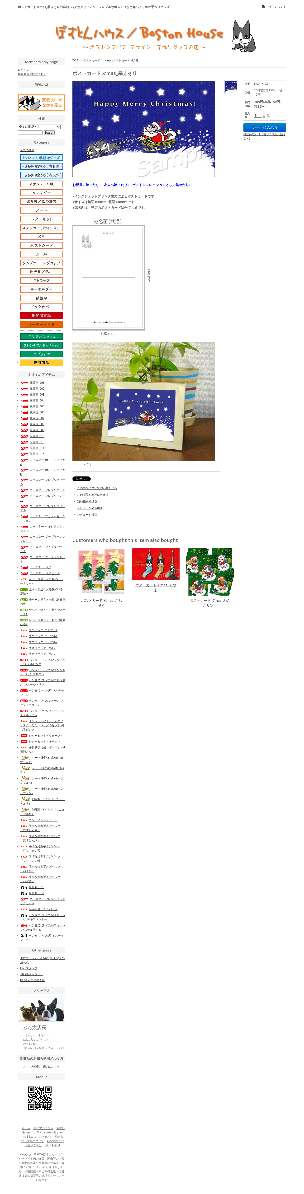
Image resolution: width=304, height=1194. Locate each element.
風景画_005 (32, 406)
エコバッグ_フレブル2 (38, 642)
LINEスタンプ (28, 968)
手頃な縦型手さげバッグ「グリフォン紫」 (40, 848)
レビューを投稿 (87, 515)
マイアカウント (276, 7)
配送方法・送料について (42, 1139)
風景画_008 (32, 424)
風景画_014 (32, 448)
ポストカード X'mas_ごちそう (101, 603)
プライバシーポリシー (48, 1132)
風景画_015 (32, 454)
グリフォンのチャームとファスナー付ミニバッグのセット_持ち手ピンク (42, 725)
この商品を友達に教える (93, 495)
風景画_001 (32, 383)
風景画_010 (32, 436)
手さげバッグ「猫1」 (38, 648)
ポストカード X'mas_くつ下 (155, 587)
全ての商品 (27, 150)
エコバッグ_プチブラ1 (38, 630)
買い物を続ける (87, 501)
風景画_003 (32, 394)
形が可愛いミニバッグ (38, 909)
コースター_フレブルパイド (42, 490)
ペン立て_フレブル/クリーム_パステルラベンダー (42, 917)
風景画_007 (32, 418)
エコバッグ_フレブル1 (38, 636)
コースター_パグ (35, 567)
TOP (75, 60)
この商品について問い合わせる (97, 488)
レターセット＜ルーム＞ (40, 741)
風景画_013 (32, 442)
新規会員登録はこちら (32, 74)
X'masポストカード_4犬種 (121, 60)
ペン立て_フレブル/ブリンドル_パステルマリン (42, 682)
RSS (47, 1145)
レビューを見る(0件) (90, 508)
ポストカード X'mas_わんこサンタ (210, 603)
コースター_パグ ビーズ (40, 573)
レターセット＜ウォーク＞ (41, 735)
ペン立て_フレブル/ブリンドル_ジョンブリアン (42, 672)
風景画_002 (32, 389)
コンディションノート (38, 820)
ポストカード (91, 60)
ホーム (26, 1128)
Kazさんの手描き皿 (32, 980)
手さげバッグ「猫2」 (38, 654)
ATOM (56, 1145)
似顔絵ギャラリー (31, 974)
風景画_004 (32, 400)
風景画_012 (32, 893)
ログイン (23, 70)
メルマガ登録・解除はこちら (41, 1066)
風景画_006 (32, 412)
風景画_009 (32, 430)
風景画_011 (32, 887)
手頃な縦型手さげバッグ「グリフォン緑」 (40, 858)
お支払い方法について (37, 1137)
